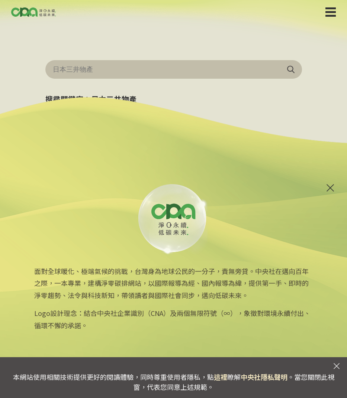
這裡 (220, 377)
